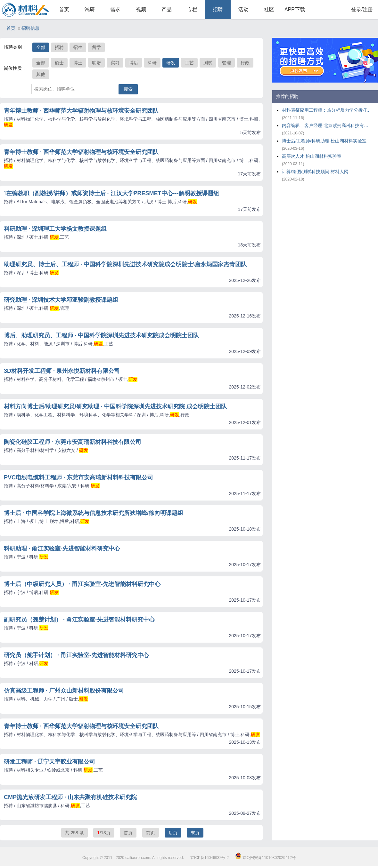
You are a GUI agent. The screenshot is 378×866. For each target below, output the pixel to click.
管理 (226, 62)
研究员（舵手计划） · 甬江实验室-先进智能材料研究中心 (76, 655)
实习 (115, 62)
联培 (96, 62)
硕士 (59, 62)
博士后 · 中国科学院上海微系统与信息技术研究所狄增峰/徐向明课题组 (93, 513)
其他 (40, 74)
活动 (243, 9)
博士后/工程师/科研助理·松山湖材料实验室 (324, 140)
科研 (152, 62)
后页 (172, 832)
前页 (150, 832)
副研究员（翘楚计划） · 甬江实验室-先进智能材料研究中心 (79, 619)
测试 (207, 62)
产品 (166, 9)
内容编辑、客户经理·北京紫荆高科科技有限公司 (327, 125)
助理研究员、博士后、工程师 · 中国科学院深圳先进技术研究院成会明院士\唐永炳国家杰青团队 (125, 264)
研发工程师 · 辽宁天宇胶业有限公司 (49, 761)
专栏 (192, 9)
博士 (77, 62)
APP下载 (294, 9)
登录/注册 (362, 9)
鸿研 (90, 9)
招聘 (218, 9)
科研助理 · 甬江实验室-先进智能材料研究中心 (62, 548)
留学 (96, 47)
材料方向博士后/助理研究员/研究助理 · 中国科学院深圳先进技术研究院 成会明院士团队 (115, 406)
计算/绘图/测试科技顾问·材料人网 (315, 171)
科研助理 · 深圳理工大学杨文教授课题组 (55, 229)
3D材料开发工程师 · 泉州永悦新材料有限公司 (62, 371)
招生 (77, 47)
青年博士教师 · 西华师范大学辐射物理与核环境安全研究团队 (81, 111)
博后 (133, 62)
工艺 (189, 62)
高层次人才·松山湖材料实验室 (311, 156)
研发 (170, 62)
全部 (40, 47)
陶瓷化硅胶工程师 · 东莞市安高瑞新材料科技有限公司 (72, 442)
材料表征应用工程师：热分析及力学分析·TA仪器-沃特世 (327, 110)
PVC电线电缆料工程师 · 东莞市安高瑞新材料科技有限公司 (78, 477)
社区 (269, 9)
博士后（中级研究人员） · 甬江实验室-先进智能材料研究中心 (82, 584)
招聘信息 (30, 28)
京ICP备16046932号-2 (209, 857)
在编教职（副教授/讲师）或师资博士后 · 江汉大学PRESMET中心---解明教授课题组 (111, 193)
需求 (115, 9)
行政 (245, 62)
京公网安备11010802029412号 (265, 857)
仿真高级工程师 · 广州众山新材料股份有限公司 (64, 690)
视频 (141, 9)
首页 (64, 9)
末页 (195, 832)
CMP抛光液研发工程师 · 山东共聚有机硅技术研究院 (70, 797)
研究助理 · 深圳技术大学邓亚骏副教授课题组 (61, 300)
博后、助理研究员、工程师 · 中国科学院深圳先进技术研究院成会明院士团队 (101, 335)
